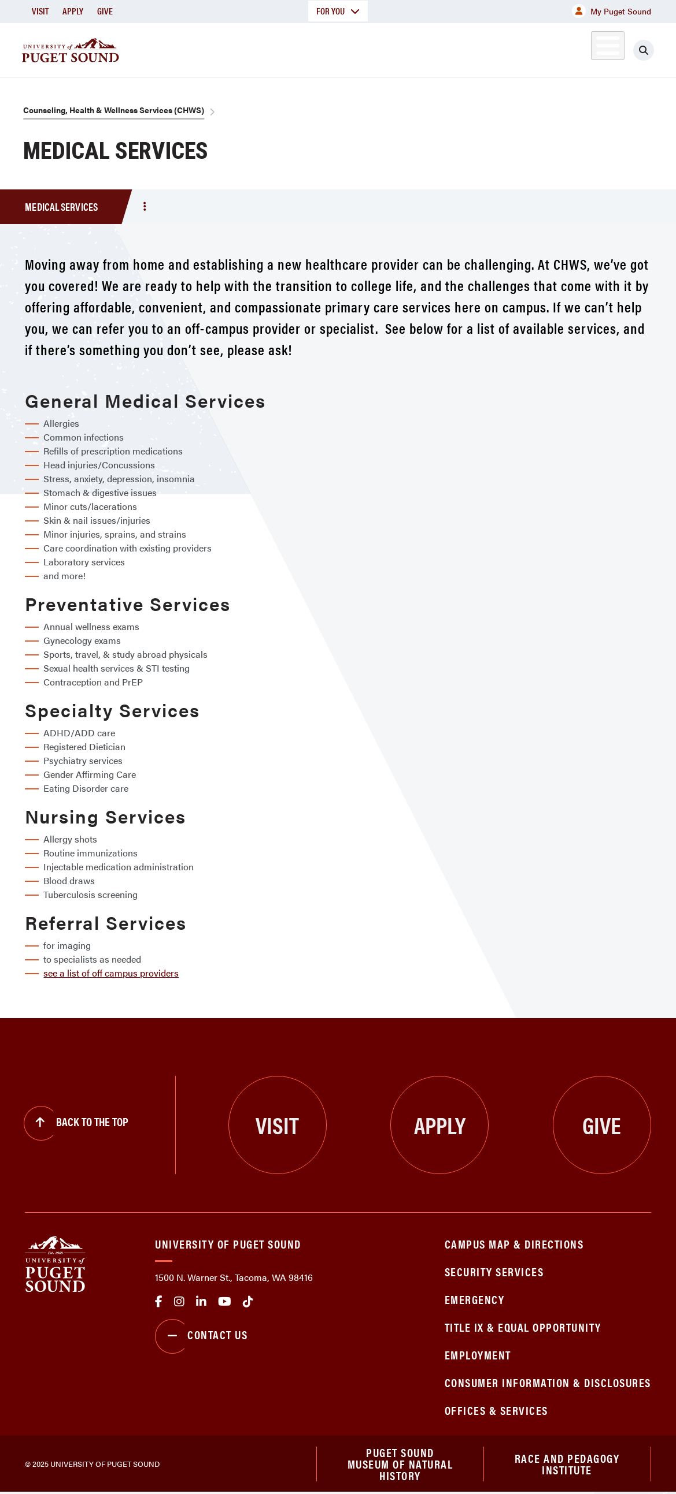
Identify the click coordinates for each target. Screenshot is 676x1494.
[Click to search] (643, 50)
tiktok (248, 1301)
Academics (292, 48)
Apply (72, 10)
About (225, 48)
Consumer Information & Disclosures (548, 1382)
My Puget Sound (611, 11)
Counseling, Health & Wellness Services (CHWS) (113, 110)
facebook (158, 1301)
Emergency (475, 1299)
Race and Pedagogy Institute (567, 1464)
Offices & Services (496, 1410)
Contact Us (201, 1336)
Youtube (224, 1301)
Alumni (583, 48)
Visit (40, 10)
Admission (370, 48)
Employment (478, 1354)
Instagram (179, 1301)
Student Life (452, 48)
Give (105, 10)
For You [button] (338, 10)
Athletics (531, 48)
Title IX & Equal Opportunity (523, 1326)
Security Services (494, 1271)
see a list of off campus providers (111, 972)
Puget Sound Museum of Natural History (400, 1464)
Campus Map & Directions (514, 1243)
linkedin (201, 1301)
